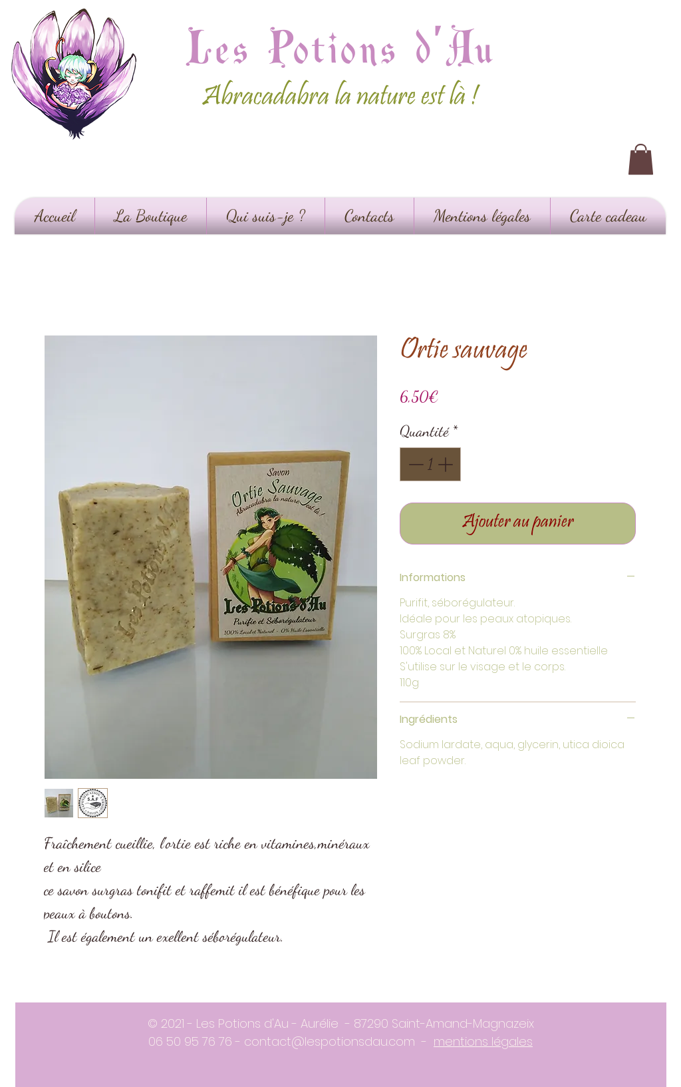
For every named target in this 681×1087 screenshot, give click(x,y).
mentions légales (483, 1041)
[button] (641, 159)
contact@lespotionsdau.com (329, 1041)
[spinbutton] (431, 464)
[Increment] (447, 464)
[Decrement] (415, 464)
